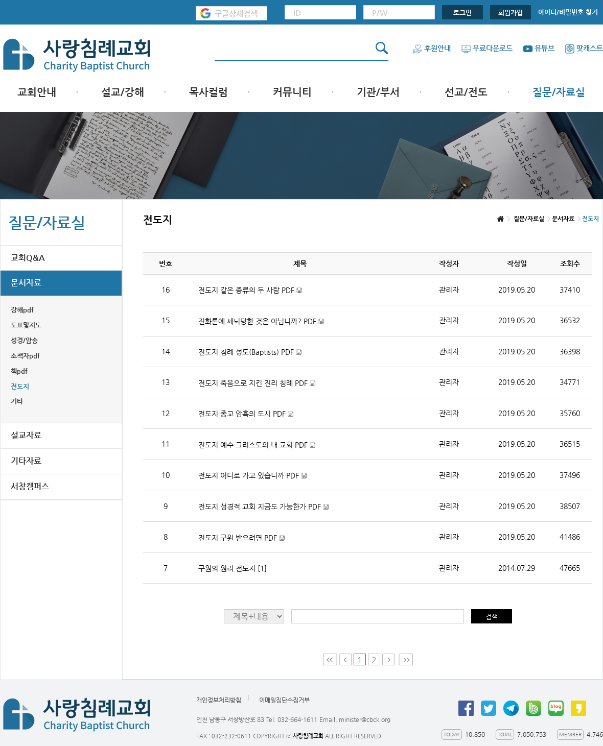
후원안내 (431, 48)
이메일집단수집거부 (284, 700)
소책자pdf (25, 355)
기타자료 (26, 461)
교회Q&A (28, 257)
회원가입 (510, 12)
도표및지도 (26, 325)
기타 (17, 401)
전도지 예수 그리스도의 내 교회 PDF (256, 445)
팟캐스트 (584, 48)
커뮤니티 (292, 92)
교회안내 (36, 92)
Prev (345, 659)
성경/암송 (24, 340)
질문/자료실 (558, 92)
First (330, 659)
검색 (491, 616)
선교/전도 (466, 92)
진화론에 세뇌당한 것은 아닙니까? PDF (261, 321)
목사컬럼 (208, 92)
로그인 (462, 12)
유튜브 (538, 48)
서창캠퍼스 (30, 486)
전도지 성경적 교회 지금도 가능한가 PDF (263, 506)
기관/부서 (378, 92)
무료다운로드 (487, 48)
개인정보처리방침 (218, 700)
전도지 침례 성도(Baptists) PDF (250, 352)
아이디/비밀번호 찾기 (568, 12)
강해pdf (22, 310)
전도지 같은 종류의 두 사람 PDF (250, 290)
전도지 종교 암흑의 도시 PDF (245, 414)
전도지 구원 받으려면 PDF (241, 538)
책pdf (19, 371)
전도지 (20, 386)
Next (389, 659)
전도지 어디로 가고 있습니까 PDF (252, 475)
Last (406, 659)
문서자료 (26, 282)
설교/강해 (122, 92)
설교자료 (26, 435)
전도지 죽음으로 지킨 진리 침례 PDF (256, 383)
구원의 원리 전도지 (232, 568)
